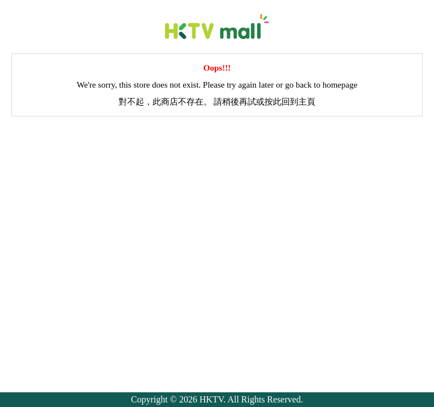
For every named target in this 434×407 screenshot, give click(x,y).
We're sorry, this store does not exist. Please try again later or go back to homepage (217, 84)
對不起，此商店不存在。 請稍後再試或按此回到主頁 (217, 101)
